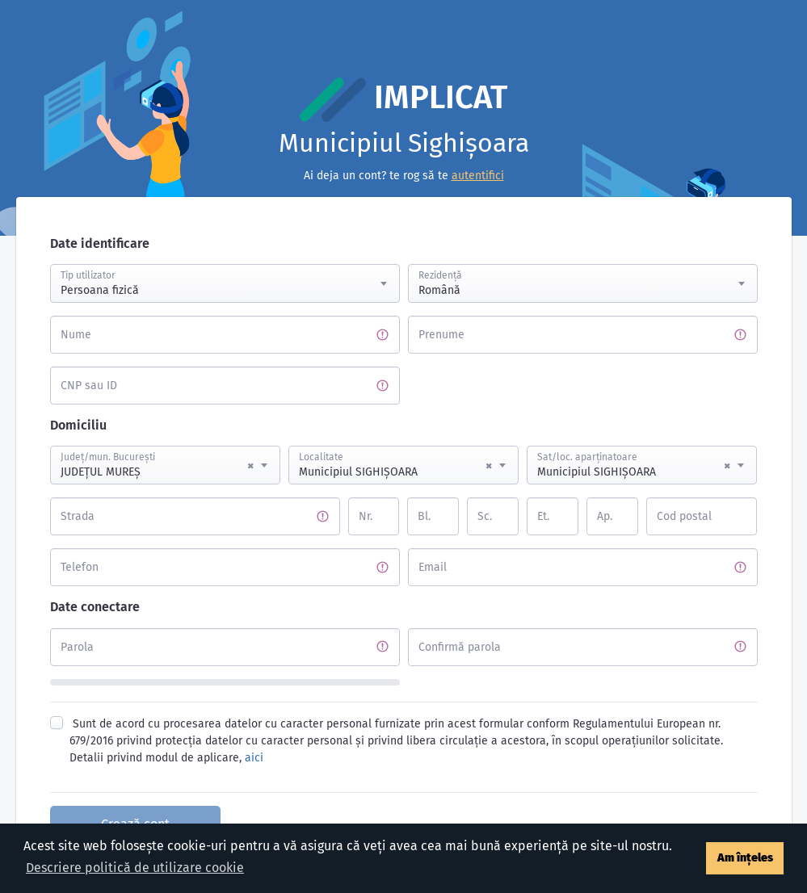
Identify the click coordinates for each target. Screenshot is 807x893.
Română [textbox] (439, 290)
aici (254, 758)
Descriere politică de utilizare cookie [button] (135, 867)
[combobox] (225, 283)
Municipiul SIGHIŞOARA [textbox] (395, 466)
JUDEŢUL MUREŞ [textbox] (157, 466)
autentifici (478, 175)
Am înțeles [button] (745, 858)
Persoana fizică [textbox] (100, 290)
